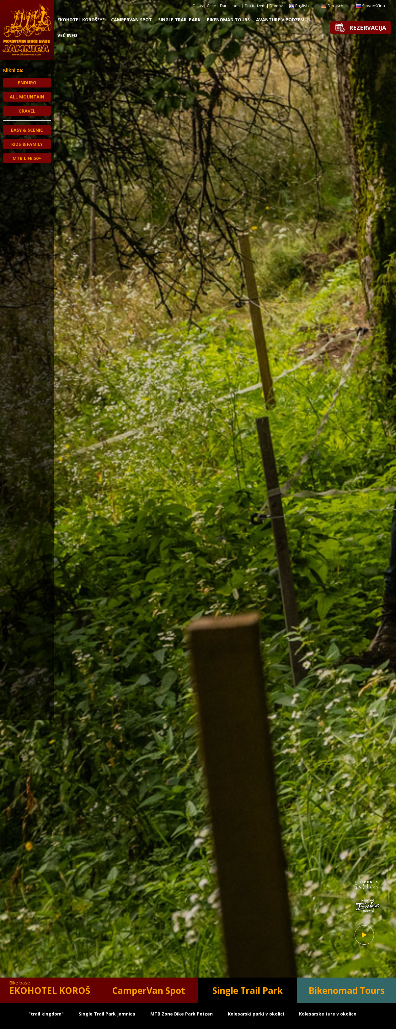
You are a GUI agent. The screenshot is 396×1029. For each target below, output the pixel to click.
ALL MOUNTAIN (27, 97)
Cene (211, 5)
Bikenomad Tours (228, 20)
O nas (197, 5)
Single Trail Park (179, 20)
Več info (67, 35)
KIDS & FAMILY (27, 144)
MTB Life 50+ (27, 158)
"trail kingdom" (46, 1014)
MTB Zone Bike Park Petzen (181, 1014)
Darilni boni (230, 5)
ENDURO (27, 83)
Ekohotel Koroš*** (81, 20)
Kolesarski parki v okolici (256, 1014)
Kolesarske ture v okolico (327, 1014)
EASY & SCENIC (27, 130)
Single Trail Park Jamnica (107, 1014)
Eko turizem (255, 5)
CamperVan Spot (131, 20)
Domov (276, 5)
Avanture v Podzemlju (284, 20)
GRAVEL (27, 111)
